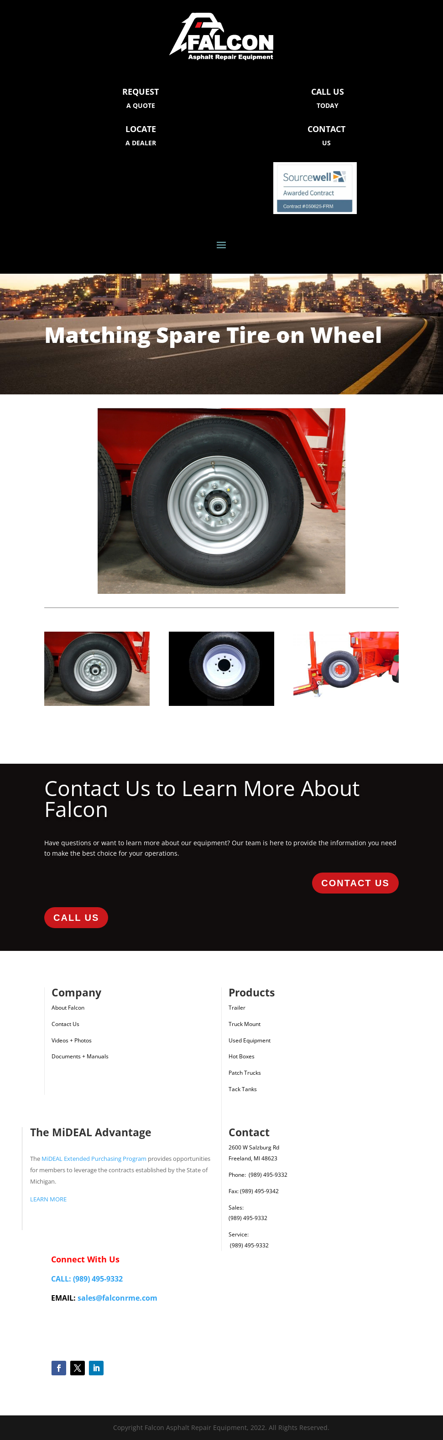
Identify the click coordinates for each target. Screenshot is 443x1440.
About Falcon (68, 1007)
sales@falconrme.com (117, 1298)
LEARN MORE (48, 1199)
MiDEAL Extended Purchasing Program (94, 1158)
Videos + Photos (72, 1040)
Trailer (237, 1007)
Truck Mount (245, 1024)
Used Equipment (250, 1040)
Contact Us (355, 883)
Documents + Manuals (80, 1056)
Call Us (76, 918)
